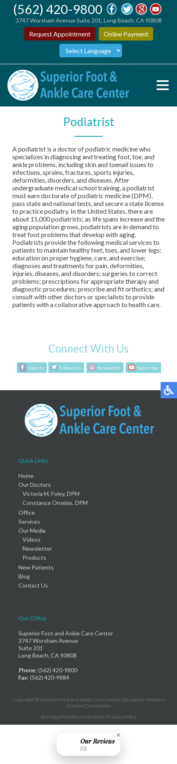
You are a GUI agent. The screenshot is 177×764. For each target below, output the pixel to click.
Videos (32, 539)
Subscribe (147, 368)
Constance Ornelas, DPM (55, 502)
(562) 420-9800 (57, 9)
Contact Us (33, 585)
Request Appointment (60, 34)
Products (34, 557)
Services (29, 521)
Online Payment (126, 34)
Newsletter (37, 548)
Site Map (50, 717)
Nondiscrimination (83, 717)
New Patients (36, 567)
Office (26, 512)
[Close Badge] (118, 735)
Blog (24, 576)
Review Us (109, 368)
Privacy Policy (122, 717)
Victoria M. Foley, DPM (51, 493)
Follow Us (70, 368)
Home (26, 475)
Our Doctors (34, 484)
